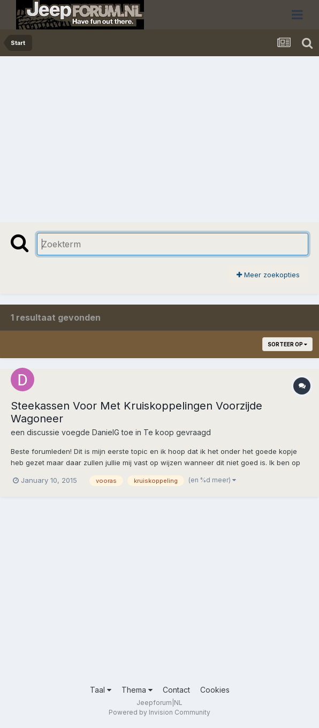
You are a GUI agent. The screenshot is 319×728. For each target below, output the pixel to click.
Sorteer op (287, 344)
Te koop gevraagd (177, 432)
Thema (137, 689)
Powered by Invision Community (159, 712)
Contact (176, 689)
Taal (100, 689)
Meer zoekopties (268, 274)
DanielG (105, 432)
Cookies (215, 689)
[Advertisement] (130, 136)
